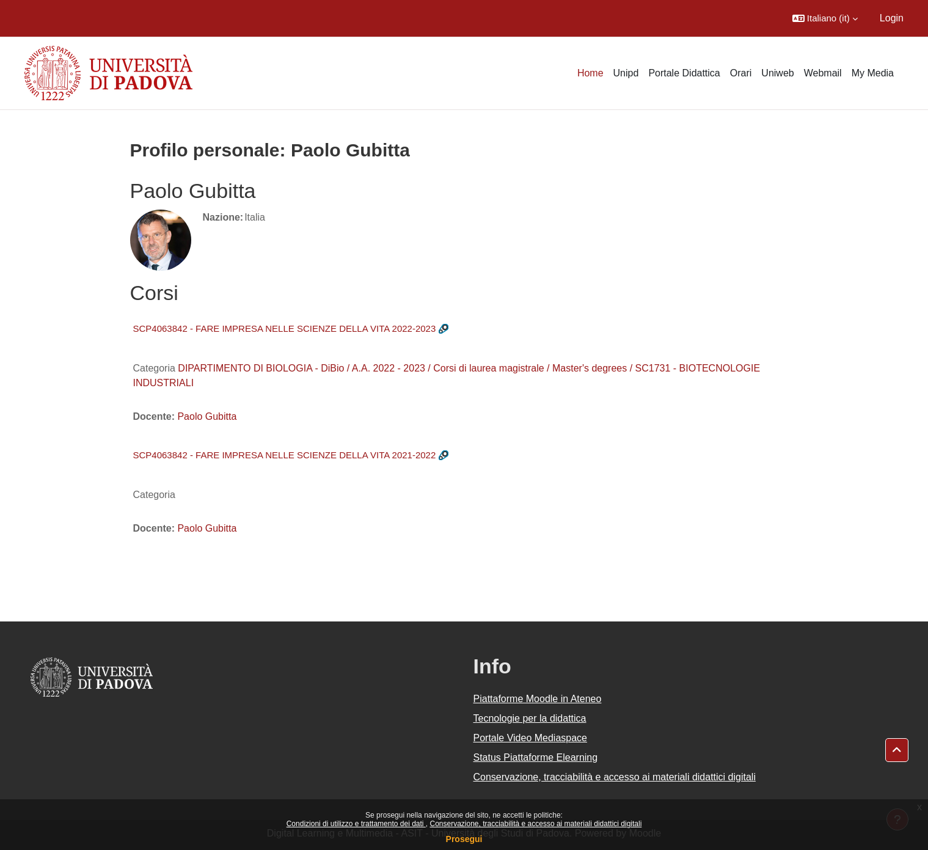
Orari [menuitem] (741, 73)
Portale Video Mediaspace (530, 738)
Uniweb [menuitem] (777, 73)
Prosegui (464, 839)
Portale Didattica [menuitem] (684, 73)
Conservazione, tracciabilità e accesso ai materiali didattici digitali (535, 823)
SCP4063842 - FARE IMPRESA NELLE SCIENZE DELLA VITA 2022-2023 (284, 328)
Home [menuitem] (590, 73)
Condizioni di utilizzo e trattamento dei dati (356, 823)
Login (892, 18)
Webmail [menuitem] (823, 73)
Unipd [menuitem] (626, 73)
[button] (825, 18)
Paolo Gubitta (206, 416)
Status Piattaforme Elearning (535, 757)
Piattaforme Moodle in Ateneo (537, 699)
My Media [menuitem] (873, 73)
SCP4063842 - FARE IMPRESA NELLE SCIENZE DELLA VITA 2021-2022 (284, 455)
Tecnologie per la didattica (529, 718)
